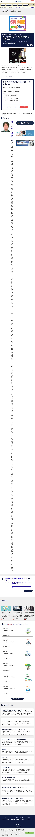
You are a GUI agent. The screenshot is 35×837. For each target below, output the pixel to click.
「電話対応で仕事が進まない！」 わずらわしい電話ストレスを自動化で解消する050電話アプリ (29, 615)
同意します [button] (29, 832)
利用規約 (13, 819)
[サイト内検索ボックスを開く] (33, 5)
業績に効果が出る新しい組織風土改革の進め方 (12, 34)
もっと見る (29, 591)
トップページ (4, 10)
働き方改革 (26, 5)
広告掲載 (28, 817)
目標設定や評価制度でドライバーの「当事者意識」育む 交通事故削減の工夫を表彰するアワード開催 (17, 615)
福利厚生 (15, 5)
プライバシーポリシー (30, 819)
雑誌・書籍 (17, 632)
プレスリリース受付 (5, 819)
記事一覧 (11, 10)
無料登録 (32, 0)
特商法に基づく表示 (20, 819)
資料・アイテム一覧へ (18, 698)
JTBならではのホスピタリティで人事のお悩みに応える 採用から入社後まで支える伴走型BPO (5, 615)
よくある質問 (15, 817)
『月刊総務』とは (7, 817)
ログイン (32, 2)
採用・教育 (9, 5)
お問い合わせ (22, 817)
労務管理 (3, 5)
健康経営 (20, 5)
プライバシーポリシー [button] (5, 835)
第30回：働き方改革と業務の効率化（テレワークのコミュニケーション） (22, 583)
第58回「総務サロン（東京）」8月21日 (21, 7)
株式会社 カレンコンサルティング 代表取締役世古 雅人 (12, 129)
